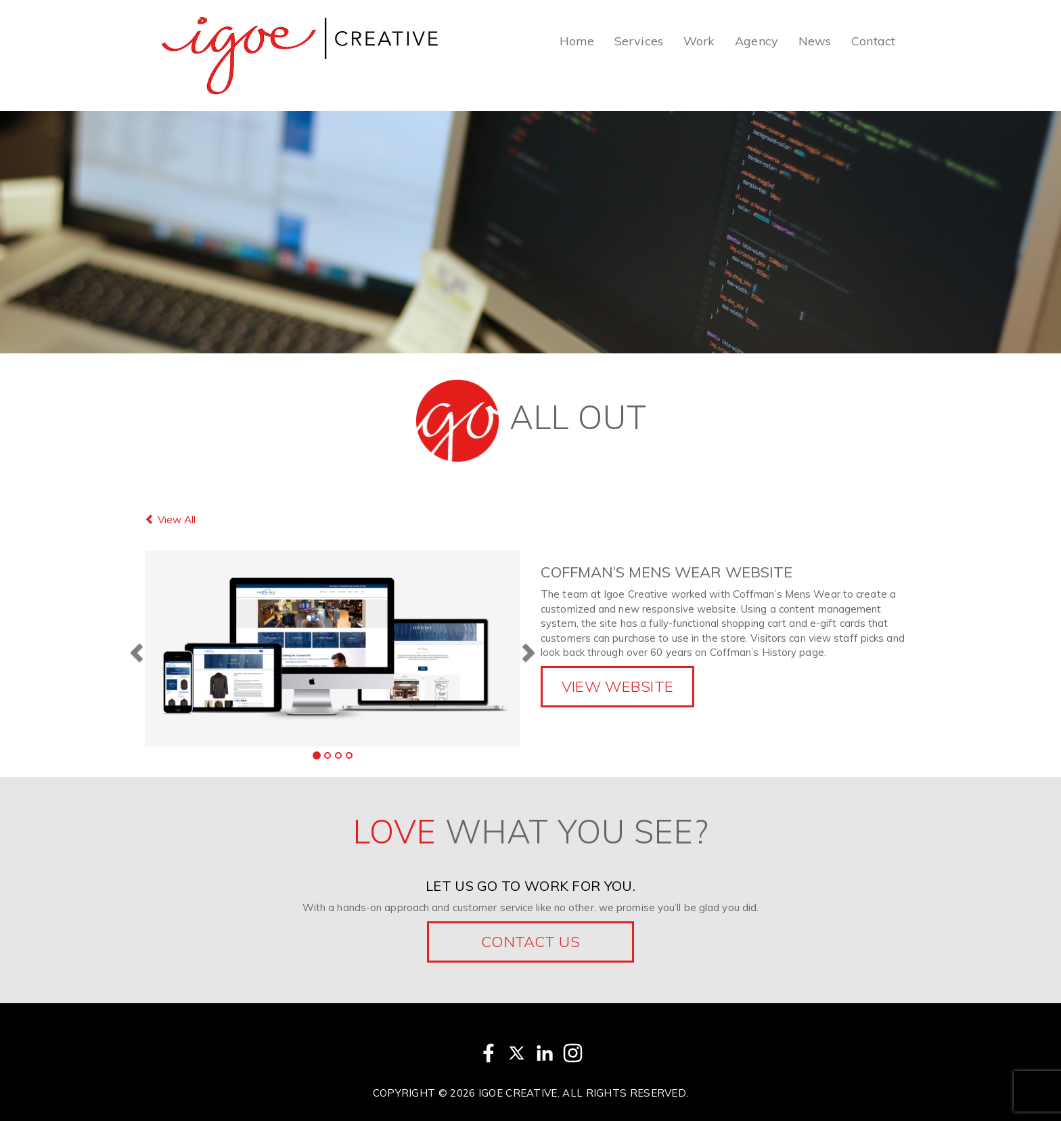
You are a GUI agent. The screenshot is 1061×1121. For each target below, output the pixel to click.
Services (638, 41)
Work (699, 41)
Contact (873, 41)
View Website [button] (618, 686)
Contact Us (530, 941)
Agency (756, 41)
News (814, 41)
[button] (134, 648)
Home (577, 41)
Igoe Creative (518, 1092)
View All (170, 519)
